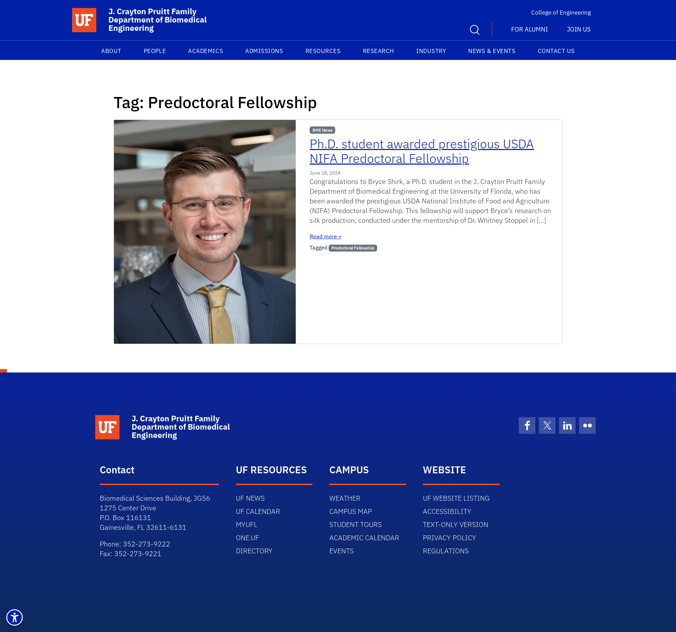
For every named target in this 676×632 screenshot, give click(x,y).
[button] (15, 617)
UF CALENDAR (258, 511)
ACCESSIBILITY (447, 511)
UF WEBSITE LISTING (456, 498)
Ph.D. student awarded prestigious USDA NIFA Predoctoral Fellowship (422, 150)
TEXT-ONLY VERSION (455, 524)
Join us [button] (578, 29)
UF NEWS (250, 498)
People (155, 51)
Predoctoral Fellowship (352, 248)
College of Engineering (561, 12)
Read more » (325, 236)
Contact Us (556, 51)
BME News (322, 130)
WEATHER (345, 498)
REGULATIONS (446, 550)
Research (378, 51)
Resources (323, 51)
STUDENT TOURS (355, 524)
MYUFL (246, 524)
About (111, 51)
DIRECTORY (254, 550)
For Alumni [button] (529, 29)
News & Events (491, 51)
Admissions (264, 51)
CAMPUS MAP (350, 511)
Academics (205, 51)
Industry (431, 51)
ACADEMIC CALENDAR (364, 537)
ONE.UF (247, 537)
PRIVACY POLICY (449, 537)
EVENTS (341, 550)
